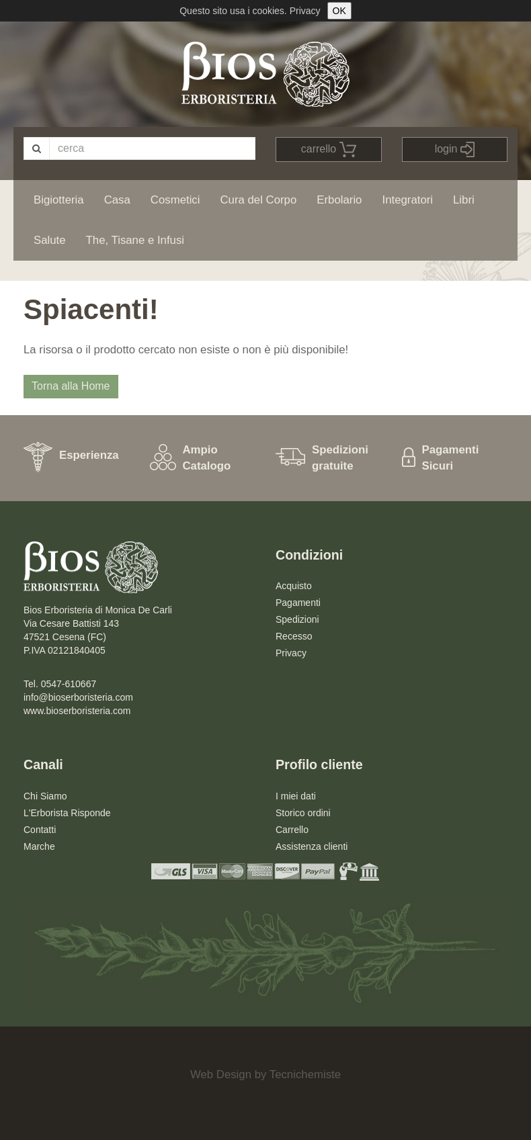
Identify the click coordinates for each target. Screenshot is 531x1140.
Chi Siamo (45, 796)
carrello (328, 149)
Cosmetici (175, 199)
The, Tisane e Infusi (135, 240)
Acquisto (294, 585)
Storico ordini (303, 812)
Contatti (40, 829)
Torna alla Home (71, 386)
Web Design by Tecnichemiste (265, 1074)
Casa (117, 199)
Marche (39, 846)
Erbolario (339, 199)
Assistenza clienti (312, 846)
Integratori (407, 199)
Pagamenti (298, 602)
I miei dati (296, 796)
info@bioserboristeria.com (78, 697)
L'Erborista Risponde (67, 812)
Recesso (294, 636)
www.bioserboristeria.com (77, 710)
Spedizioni (297, 619)
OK (339, 10)
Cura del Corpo (258, 199)
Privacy (305, 10)
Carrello (292, 829)
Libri (464, 199)
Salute (50, 240)
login (455, 149)
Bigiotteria (59, 199)
